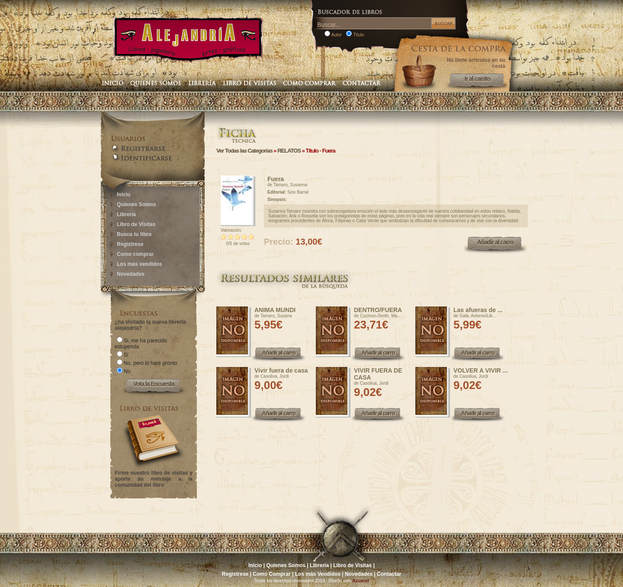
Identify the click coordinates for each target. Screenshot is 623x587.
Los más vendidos (139, 264)
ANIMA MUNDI (274, 309)
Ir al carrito (477, 78)
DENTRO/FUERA (378, 309)
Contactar (389, 574)
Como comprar (135, 254)
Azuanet (360, 580)
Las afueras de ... (478, 309)
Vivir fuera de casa (281, 370)
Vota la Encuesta (153, 383)
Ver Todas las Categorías (244, 150)
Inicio (123, 194)
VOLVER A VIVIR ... (480, 370)
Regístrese (130, 244)
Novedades (131, 274)
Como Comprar (271, 574)
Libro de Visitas (136, 224)
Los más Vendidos (317, 574)
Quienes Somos (136, 204)
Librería (126, 214)
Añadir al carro (495, 242)
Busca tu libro (134, 234)
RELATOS (289, 150)
